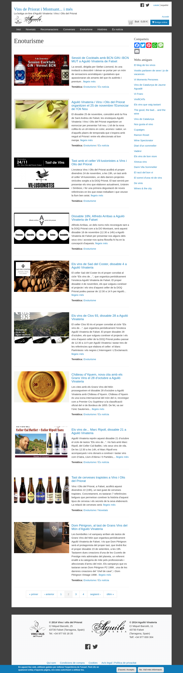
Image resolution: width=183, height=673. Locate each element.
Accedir (165, 16)
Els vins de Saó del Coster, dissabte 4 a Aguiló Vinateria (99, 265)
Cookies (93, 662)
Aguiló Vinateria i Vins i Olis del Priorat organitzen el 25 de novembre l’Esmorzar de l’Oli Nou (100, 105)
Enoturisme (86, 29)
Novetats (30, 29)
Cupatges (139, 129)
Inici (19, 29)
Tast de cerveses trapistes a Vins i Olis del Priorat (98, 479)
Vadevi (137, 151)
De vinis (138, 183)
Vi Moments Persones (146, 79)
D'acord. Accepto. (126, 669)
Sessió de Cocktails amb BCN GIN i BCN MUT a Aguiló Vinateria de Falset (100, 59)
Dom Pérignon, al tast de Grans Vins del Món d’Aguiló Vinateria (99, 527)
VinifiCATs (139, 99)
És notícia (117, 29)
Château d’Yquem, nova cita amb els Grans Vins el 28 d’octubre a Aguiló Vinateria (96, 378)
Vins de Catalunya (144, 119)
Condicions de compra (72, 662)
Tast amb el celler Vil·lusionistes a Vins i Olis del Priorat (99, 162)
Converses (69, 29)
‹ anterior (49, 594)
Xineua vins (140, 161)
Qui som (51, 662)
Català (156, 5)
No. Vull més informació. (150, 669)
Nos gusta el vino (143, 124)
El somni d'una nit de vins (148, 177)
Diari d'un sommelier (145, 145)
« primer (33, 594)
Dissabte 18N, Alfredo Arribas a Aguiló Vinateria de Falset (97, 217)
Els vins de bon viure (145, 156)
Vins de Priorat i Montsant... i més (43, 9)
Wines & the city (143, 188)
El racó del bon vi (143, 172)
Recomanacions (49, 29)
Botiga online (159, 22)
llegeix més (89, 81)
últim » (110, 594)
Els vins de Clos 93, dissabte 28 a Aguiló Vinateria (99, 317)
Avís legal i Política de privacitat (118, 662)
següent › (95, 594)
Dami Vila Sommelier (145, 167)
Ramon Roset (141, 135)
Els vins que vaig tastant (147, 104)
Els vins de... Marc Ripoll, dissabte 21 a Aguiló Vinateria (98, 431)
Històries (102, 29)
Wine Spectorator (143, 140)
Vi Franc (138, 93)
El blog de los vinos (144, 65)
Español (164, 5)
